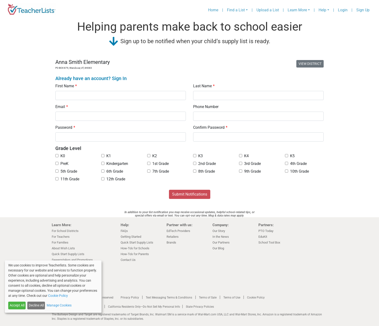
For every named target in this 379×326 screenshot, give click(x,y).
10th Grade (297, 171)
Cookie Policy (256, 297)
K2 (152, 156)
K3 (198, 156)
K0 (60, 156)
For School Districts (65, 231)
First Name (66, 86)
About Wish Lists (63, 248)
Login (343, 10)
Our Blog (218, 248)
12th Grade (113, 179)
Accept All (17, 305)
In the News (220, 236)
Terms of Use (231, 297)
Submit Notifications (189, 194)
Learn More (297, 10)
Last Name (204, 86)
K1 (106, 156)
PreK (61, 163)
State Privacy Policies (200, 306)
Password (65, 127)
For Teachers (61, 236)
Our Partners (221, 242)
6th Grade (112, 171)
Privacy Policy (130, 297)
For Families (60, 242)
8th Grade (204, 171)
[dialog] (53, 286)
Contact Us (128, 260)
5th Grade (66, 171)
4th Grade (296, 163)
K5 (290, 156)
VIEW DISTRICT (310, 64)
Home (213, 10)
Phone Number (206, 106)
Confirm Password (210, 127)
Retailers (173, 236)
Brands (171, 242)
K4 (244, 156)
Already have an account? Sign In (91, 78)
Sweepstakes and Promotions (72, 260)
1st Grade (158, 163)
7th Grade (158, 171)
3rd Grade (250, 163)
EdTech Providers (178, 231)
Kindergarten (114, 163)
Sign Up (363, 10)
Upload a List (267, 10)
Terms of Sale (208, 297)
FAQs (124, 231)
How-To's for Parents (135, 254)
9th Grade (250, 171)
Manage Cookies (59, 305)
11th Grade (67, 179)
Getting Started (131, 236)
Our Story (218, 231)
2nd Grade (204, 163)
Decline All (36, 305)
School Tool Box (269, 242)
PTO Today (265, 231)
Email (61, 106)
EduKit (262, 236)
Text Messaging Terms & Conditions (169, 297)
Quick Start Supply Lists (68, 254)
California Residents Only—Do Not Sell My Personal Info (144, 306)
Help (322, 10)
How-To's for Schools (135, 248)
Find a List (236, 10)
